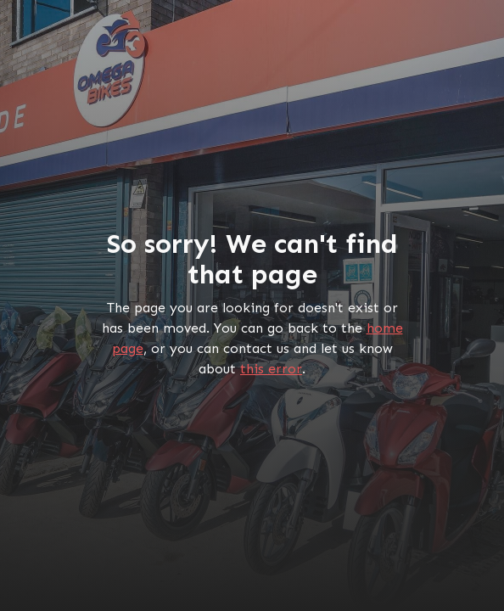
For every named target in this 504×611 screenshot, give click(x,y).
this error (271, 369)
